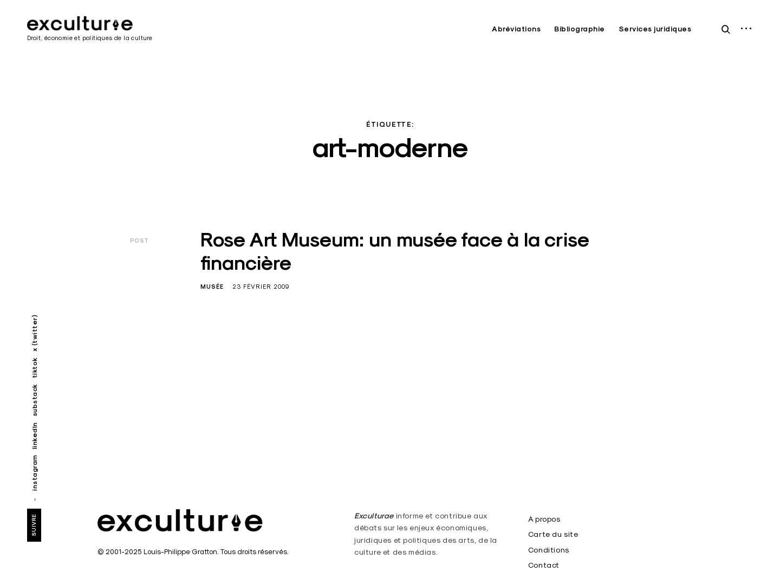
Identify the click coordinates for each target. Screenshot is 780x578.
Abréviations (516, 29)
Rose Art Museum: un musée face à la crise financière (394, 251)
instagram (34, 472)
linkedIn (34, 435)
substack (34, 400)
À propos (544, 519)
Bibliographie (579, 29)
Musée (212, 286)
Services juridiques (655, 29)
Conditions (548, 549)
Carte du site (553, 534)
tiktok (34, 367)
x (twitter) (34, 333)
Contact (544, 565)
